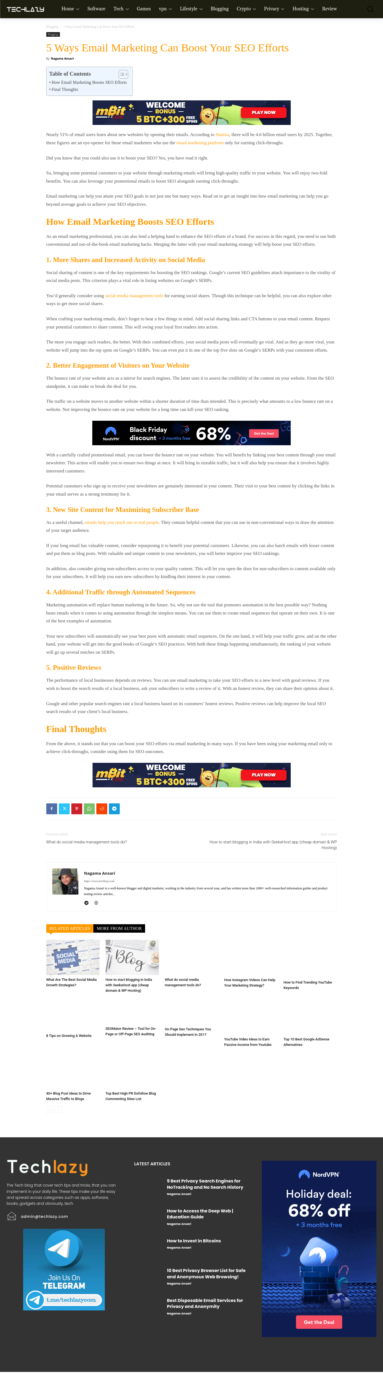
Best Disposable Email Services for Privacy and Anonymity (205, 1304)
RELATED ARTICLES (70, 928)
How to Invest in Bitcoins (194, 1242)
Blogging (52, 27)
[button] (366, 9)
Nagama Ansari (62, 58)
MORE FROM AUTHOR (119, 928)
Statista (222, 134)
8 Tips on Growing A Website (69, 1041)
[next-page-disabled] (58, 1111)
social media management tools (134, 295)
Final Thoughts (64, 89)
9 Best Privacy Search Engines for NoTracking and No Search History (205, 1185)
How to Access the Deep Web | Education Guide (200, 1215)
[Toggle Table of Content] (121, 74)
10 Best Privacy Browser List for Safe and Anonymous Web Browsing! (206, 1275)
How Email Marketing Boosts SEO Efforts (89, 82)
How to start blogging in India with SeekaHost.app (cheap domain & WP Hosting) (273, 845)
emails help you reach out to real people (122, 522)
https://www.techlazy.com (99, 881)
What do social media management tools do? (86, 842)
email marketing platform (200, 142)
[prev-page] (49, 1111)
